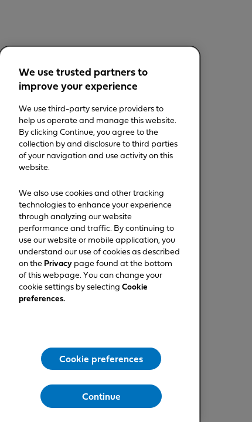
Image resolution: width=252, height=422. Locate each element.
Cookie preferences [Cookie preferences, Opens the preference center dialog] (101, 359)
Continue (101, 396)
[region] (99, 234)
